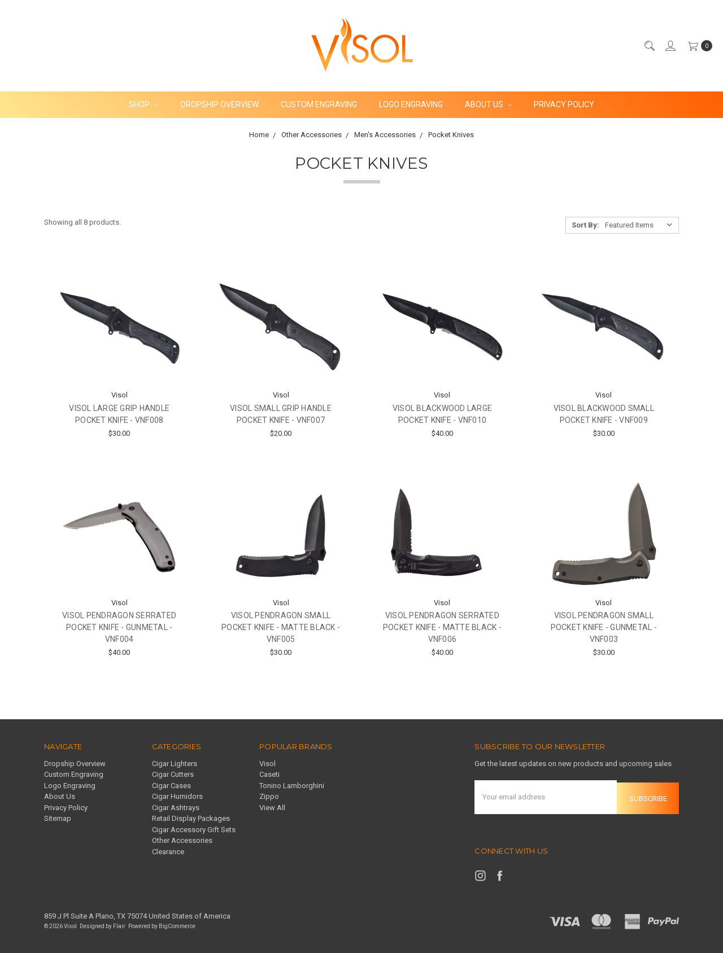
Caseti (269, 774)
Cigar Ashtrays (175, 807)
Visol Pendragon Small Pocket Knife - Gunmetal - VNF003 (604, 627)
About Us (488, 104)
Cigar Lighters (174, 763)
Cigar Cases (171, 785)
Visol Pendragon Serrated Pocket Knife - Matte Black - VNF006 (442, 627)
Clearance (168, 851)
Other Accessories (182, 840)
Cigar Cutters (173, 774)
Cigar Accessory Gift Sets (194, 829)
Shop (144, 104)
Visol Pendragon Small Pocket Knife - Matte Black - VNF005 (280, 627)
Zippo (269, 796)
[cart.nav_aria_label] (697, 46)
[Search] (649, 46)
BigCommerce (177, 924)
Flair (119, 924)
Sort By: (585, 225)
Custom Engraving (319, 104)
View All (272, 807)
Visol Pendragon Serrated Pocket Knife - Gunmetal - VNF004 (119, 627)
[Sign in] (670, 46)
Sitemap (57, 818)
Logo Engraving (411, 104)
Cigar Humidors (177, 796)
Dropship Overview (220, 104)
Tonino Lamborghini (291, 785)
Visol (267, 763)
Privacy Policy (564, 104)
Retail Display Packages (191, 818)
